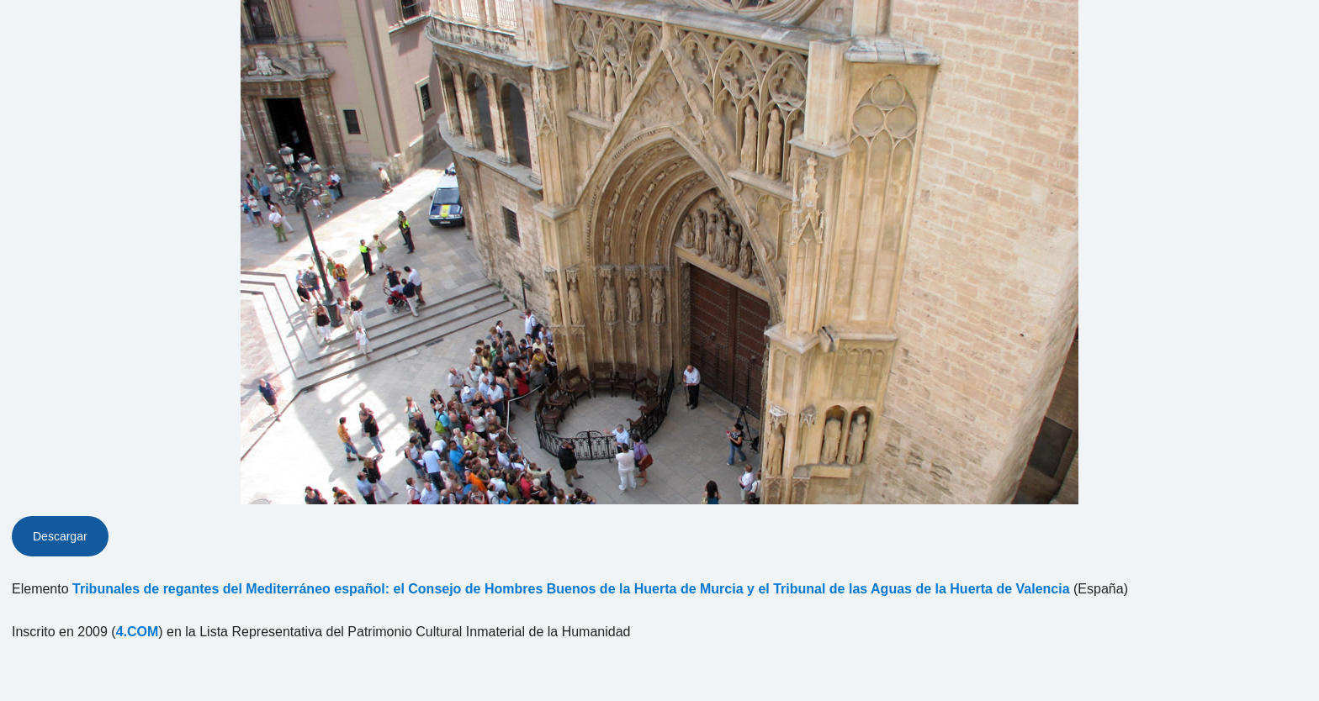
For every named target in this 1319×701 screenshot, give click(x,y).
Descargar (60, 536)
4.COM (137, 632)
